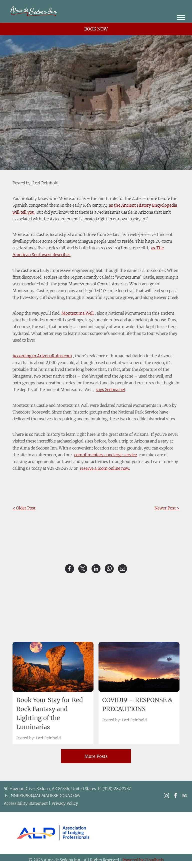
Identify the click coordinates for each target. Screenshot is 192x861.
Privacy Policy (65, 803)
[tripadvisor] (184, 796)
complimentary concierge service (105, 454)
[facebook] (175, 796)
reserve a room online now (104, 468)
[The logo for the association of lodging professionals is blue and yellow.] (53, 833)
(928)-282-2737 (116, 788)
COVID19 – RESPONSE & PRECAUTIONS (137, 704)
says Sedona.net (110, 389)
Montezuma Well (78, 313)
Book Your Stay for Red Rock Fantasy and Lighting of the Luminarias (49, 713)
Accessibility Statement (26, 803)
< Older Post (24, 507)
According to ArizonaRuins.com (42, 355)
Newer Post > (167, 507)
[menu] (181, 17)
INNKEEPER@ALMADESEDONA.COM (44, 795)
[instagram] (166, 796)
